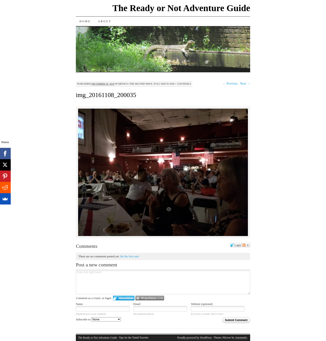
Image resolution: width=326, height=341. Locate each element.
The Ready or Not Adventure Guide (181, 8)
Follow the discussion (246, 245)
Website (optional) (202, 304)
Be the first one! (129, 256)
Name (79, 304)
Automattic (241, 337)
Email (136, 304)
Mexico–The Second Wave (135, 83)
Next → (245, 83)
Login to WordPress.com (149, 298)
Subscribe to (98, 319)
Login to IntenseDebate (123, 298)
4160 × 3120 (175, 83)
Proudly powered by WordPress (194, 337)
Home (85, 21)
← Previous (230, 83)
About (104, 21)
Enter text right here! (163, 282)
